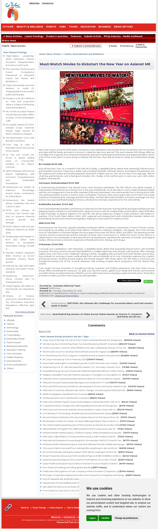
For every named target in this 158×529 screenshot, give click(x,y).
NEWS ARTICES (123, 26)
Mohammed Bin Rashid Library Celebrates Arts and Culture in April (20, 203)
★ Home (113, 46)
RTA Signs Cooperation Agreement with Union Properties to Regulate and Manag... (91, 475)
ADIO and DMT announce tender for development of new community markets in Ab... (93, 386)
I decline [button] (105, 518)
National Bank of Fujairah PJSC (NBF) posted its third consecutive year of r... (87, 429)
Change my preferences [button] (126, 518)
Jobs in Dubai (73, 508)
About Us (25, 508)
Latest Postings (34, 36)
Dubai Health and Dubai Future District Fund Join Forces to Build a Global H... (88, 463)
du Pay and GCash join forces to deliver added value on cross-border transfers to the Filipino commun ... (20, 160)
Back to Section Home (141, 333)
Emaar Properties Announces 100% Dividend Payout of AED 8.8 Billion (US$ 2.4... (90, 456)
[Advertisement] (92, 13)
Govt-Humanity (14, 353)
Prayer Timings (39, 508)
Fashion (10, 324)
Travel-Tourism (14, 342)
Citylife (5, 46)
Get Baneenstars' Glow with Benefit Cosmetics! (74, 398)
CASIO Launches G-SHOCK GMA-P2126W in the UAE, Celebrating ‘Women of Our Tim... (93, 348)
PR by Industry (112, 36)
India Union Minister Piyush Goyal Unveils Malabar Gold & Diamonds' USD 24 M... (90, 402)
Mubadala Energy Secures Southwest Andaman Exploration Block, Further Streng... (92, 371)
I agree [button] (92, 518)
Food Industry (13, 335)
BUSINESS (105, 26)
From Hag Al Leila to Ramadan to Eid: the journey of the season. (20, 147)
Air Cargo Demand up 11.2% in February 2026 (73, 359)
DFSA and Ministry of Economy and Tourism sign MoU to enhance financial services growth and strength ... (20, 216)
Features (76, 36)
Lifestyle (11, 320)
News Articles (12, 36)
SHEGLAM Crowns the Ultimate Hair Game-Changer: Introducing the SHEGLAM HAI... (92, 390)
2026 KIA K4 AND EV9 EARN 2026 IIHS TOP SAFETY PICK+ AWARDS (20, 269)
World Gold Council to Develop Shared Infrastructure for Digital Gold (85, 351)
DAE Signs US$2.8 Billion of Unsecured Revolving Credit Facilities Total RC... (88, 436)
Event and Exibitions (17, 364)
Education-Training (16, 350)
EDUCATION (88, 26)
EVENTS (51, 26)
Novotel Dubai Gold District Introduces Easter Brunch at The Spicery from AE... (89, 417)
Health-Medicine (15, 357)
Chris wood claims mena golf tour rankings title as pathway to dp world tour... (88, 448)
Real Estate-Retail (15, 338)
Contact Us (69, 517)
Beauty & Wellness (30, 26)
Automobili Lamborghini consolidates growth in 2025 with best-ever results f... (89, 363)
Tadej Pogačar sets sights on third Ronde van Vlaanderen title (20, 289)
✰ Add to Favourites (141, 46)
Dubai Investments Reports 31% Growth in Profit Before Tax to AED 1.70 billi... (88, 459)
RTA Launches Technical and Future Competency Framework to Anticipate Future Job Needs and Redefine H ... (20, 75)
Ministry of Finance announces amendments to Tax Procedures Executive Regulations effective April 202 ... (20, 302)
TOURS (73, 26)
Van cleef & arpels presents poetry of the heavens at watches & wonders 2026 (89, 425)
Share (150, 281)
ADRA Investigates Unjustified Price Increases (73, 394)
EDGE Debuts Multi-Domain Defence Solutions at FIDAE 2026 (20, 229)
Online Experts (56, 508)
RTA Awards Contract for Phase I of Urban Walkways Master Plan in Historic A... (88, 421)
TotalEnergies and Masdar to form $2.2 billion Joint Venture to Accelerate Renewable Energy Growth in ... (20, 242)
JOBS (62, 26)
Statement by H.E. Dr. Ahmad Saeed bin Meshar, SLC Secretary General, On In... (90, 367)
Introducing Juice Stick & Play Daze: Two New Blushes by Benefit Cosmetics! (89, 344)
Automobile (13, 331)
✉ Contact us (126, 46)
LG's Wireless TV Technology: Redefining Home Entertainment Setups (85, 413)
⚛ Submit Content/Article (86, 46)
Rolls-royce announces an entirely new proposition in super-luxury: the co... (87, 409)
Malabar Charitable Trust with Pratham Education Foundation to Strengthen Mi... (90, 375)
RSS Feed (9, 40)
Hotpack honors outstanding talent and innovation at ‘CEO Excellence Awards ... (91, 378)
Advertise (34, 3)
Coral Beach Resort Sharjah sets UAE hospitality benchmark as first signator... (88, 405)
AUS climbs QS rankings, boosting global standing (75, 467)
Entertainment (14, 361)
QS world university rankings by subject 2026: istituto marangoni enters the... (88, 452)
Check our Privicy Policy (67, 295)
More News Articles (25, 312)
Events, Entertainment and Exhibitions (84, 54)
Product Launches (57, 36)
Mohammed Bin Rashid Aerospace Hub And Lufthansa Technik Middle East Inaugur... (92, 444)
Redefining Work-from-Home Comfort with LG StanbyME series (20, 279)
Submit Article (92, 36)
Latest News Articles (50, 54)
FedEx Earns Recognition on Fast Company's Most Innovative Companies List (88, 471)
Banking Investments (17, 346)
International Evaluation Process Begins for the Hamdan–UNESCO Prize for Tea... (90, 440)
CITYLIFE (8, 26)
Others (10, 368)
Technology (12, 327)
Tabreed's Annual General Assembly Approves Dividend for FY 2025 (84, 382)
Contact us (47, 3)
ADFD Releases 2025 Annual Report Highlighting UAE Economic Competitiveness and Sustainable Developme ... (20, 177)
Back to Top (45, 331)
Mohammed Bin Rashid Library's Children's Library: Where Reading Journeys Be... (90, 432)
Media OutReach (133, 36)
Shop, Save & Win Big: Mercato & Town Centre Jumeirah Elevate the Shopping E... (92, 340)
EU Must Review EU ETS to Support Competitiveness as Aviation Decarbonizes (90, 355)
